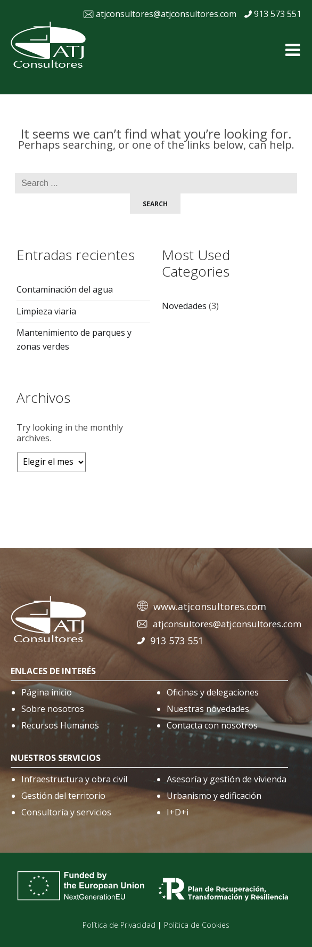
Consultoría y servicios (66, 812)
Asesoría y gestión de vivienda (226, 779)
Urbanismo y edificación (214, 796)
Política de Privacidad (119, 925)
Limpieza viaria (46, 311)
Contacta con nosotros (212, 725)
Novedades (184, 306)
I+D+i (177, 812)
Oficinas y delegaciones (213, 692)
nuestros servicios (56, 758)
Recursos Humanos (60, 725)
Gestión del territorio (63, 796)
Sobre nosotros (52, 709)
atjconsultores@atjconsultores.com (166, 14)
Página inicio (46, 692)
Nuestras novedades (208, 709)
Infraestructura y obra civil (74, 779)
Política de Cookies (196, 925)
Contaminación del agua (65, 289)
